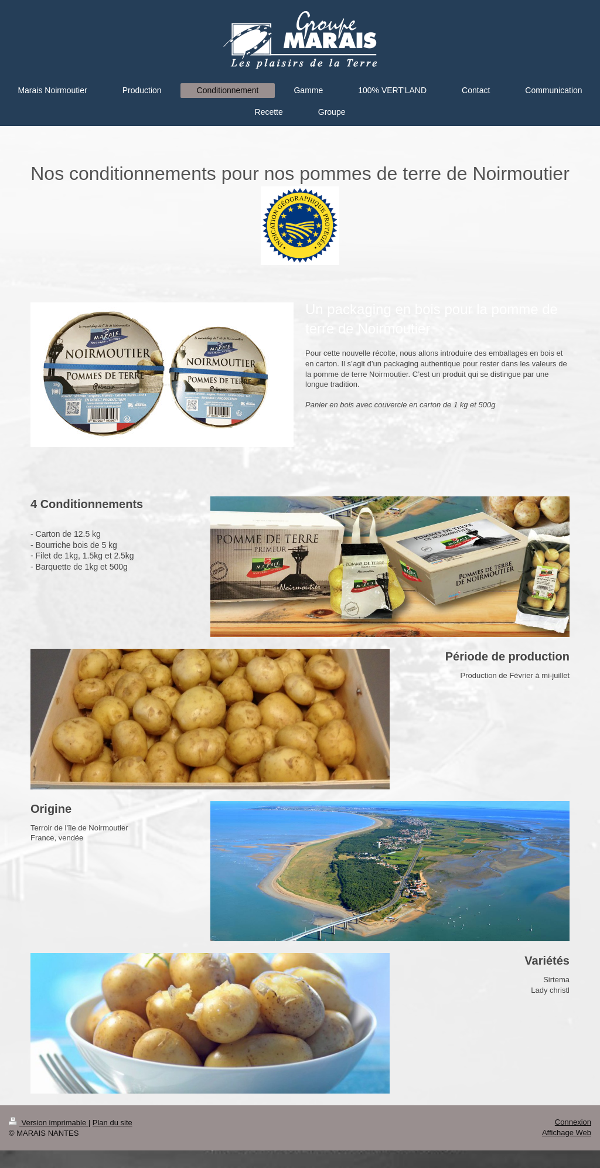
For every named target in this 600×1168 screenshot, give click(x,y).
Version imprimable (48, 1122)
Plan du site (112, 1122)
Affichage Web (566, 1132)
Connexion (573, 1122)
